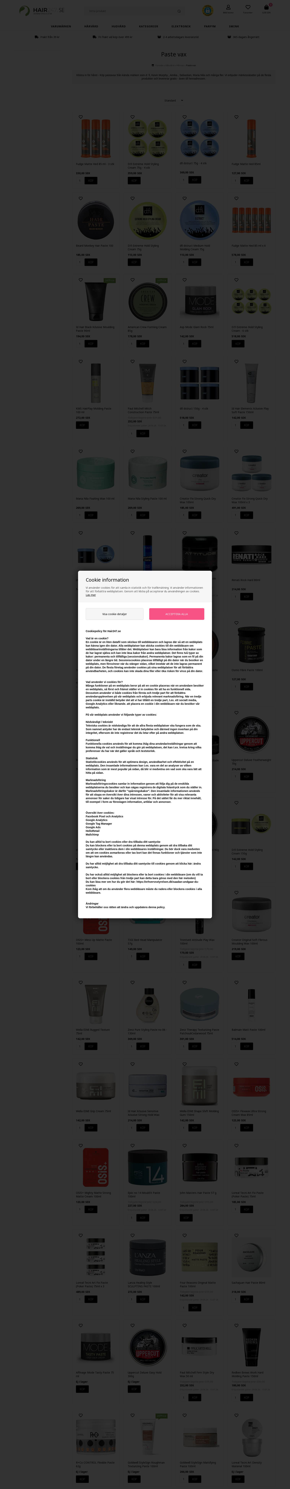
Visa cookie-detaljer (114, 614)
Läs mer (91, 595)
